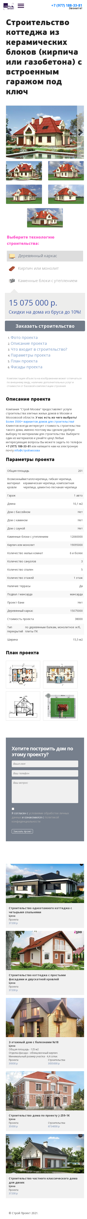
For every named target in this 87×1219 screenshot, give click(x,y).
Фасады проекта (26, 366)
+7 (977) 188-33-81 (66, 5)
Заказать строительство (45, 326)
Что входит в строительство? (39, 349)
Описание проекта (29, 343)
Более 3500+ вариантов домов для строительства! (40, 421)
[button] (9, 132)
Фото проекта (24, 337)
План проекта (24, 361)
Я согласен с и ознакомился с (40, 817)
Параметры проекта (30, 355)
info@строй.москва (27, 450)
